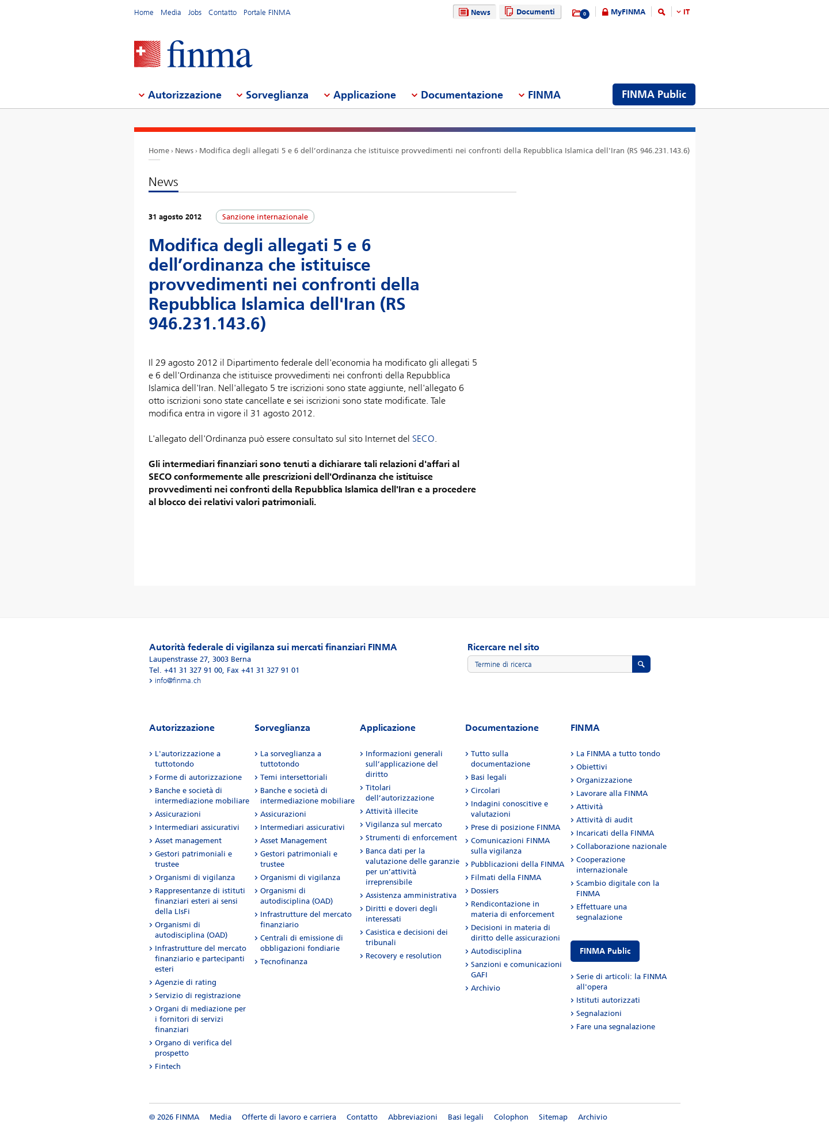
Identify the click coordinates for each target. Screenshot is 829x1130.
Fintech (168, 1066)
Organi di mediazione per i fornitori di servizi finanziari (200, 1019)
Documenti (528, 11)
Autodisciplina (496, 951)
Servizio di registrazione (198, 995)
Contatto (222, 12)
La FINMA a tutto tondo (618, 753)
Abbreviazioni (413, 1117)
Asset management (188, 840)
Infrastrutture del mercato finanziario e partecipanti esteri (200, 958)
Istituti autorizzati (608, 1000)
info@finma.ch (178, 680)
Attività (589, 806)
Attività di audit (604, 820)
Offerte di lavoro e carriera (289, 1117)
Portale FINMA (267, 12)
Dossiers (485, 890)
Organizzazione (604, 780)
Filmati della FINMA (506, 877)
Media (171, 12)
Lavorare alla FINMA (612, 793)
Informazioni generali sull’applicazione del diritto (404, 764)
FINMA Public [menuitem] (654, 94)
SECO (423, 438)
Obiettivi (591, 767)
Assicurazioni (178, 814)
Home (144, 12)
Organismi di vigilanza (195, 877)
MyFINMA (628, 11)
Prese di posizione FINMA (515, 827)
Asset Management (293, 840)
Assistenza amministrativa (411, 895)
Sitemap (553, 1117)
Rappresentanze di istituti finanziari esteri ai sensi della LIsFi (200, 901)
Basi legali (489, 777)
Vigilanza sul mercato (404, 824)
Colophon (511, 1117)
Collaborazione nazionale (621, 846)
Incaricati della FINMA (615, 833)
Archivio (485, 988)
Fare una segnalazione (615, 1026)
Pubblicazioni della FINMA (517, 864)
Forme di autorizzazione (198, 777)
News (473, 12)
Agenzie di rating (185, 982)
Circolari (485, 790)
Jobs (194, 12)
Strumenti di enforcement (411, 837)
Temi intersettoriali (294, 777)
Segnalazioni (599, 1013)
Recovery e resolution (404, 955)
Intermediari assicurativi (197, 827)
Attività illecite (392, 811)
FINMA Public (605, 951)
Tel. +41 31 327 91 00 (185, 670)
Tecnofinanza (283, 961)
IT (686, 11)
